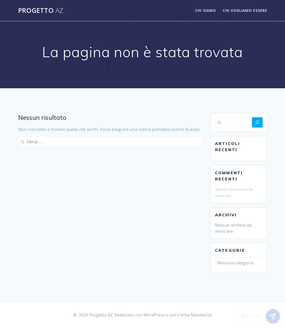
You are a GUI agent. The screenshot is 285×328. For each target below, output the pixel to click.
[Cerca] (257, 122)
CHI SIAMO (205, 10)
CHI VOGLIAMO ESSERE (245, 10)
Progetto (40, 10)
